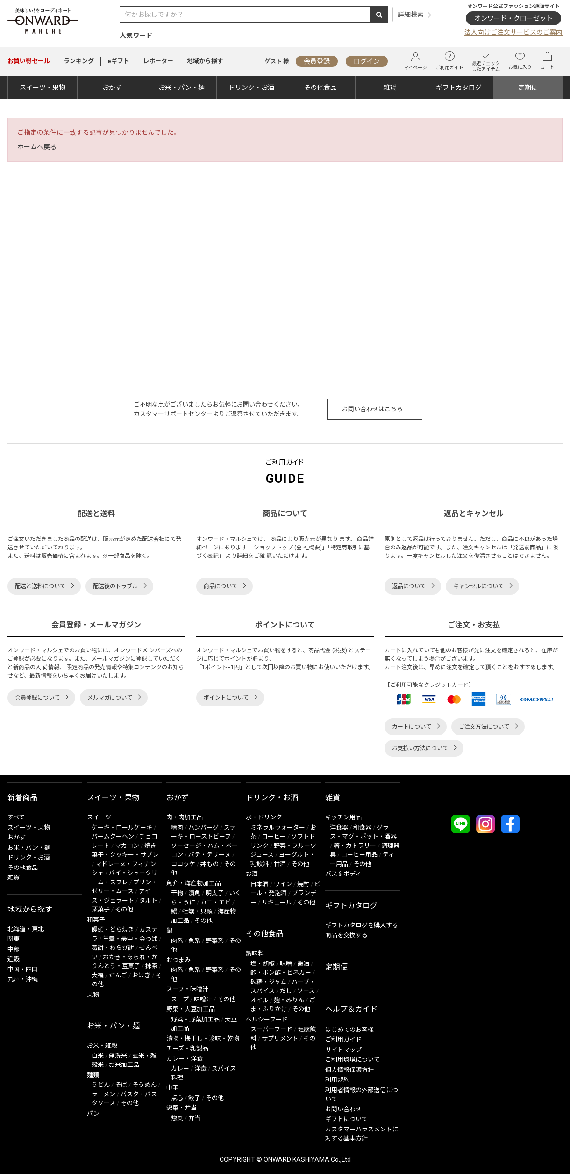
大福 (98, 975)
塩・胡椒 (262, 963)
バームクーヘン (113, 836)
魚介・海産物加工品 (193, 883)
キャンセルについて (478, 586)
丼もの (209, 864)
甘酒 (280, 864)
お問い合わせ (343, 1109)
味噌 (286, 963)
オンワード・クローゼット (513, 18)
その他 (124, 909)
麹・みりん (289, 1000)
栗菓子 (101, 909)
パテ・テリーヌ (209, 854)
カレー (180, 1068)
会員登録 (317, 61)
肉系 (177, 940)
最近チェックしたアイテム (486, 61)
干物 (177, 893)
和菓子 (96, 919)
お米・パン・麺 (181, 87)
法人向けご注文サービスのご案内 (513, 32)
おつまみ (178, 959)
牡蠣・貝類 (197, 911)
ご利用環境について (352, 1059)
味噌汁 (203, 999)
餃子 (194, 1097)
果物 (93, 994)
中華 (172, 1087)
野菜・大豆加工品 (190, 1009)
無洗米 (118, 1055)
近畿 (13, 959)
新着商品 (22, 797)
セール (28, 61)
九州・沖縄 (22, 979)
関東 (13, 938)
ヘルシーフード (267, 1019)
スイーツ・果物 (42, 87)
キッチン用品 (343, 817)
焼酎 (303, 884)
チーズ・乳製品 (187, 1048)
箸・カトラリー (355, 845)
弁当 (194, 1118)
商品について (220, 586)
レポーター (158, 61)
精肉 (177, 827)
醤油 (303, 963)
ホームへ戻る (37, 147)
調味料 (255, 953)
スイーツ (99, 817)
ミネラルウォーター (277, 827)
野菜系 (215, 940)
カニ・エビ (215, 902)
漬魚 (194, 893)
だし (286, 990)
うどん (101, 1084)
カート (547, 61)
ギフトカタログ (459, 87)
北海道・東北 (25, 929)
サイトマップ (343, 1049)
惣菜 (177, 1118)
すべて (16, 817)
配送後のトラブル (115, 586)
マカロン (127, 845)
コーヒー (274, 836)
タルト (148, 900)
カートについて (411, 726)
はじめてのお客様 (349, 1029)
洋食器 (339, 827)
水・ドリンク (264, 817)
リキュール (277, 902)
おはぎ (141, 975)
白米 (98, 1055)
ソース (306, 990)
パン (93, 1113)
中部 (13, 949)
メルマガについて (109, 697)
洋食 (200, 1068)
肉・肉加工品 (184, 817)
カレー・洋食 (184, 1058)
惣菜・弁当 (181, 1107)
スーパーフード (271, 1029)
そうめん (144, 1084)
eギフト (118, 61)
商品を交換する (346, 935)
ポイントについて (226, 697)
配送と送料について (40, 586)
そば (121, 1084)
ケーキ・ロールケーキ (122, 827)
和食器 (362, 827)
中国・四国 (22, 969)
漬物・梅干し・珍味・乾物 (202, 1038)
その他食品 (320, 87)
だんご (118, 975)
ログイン (367, 61)
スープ (180, 999)
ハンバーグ (203, 827)
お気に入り (520, 61)
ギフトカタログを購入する (361, 925)
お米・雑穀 (102, 1045)
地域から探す (205, 61)
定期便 (528, 87)
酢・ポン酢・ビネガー (280, 972)
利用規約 (337, 1079)
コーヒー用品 (359, 854)
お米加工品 (124, 1064)
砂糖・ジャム (268, 981)
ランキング (79, 61)
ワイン (283, 884)
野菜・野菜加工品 (195, 1019)
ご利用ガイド (449, 60)
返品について (409, 586)
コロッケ (183, 864)
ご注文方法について (484, 726)
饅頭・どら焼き (113, 929)
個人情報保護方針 (349, 1069)
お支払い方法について (420, 748)
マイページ (415, 61)
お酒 (252, 873)
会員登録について (37, 697)
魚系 (194, 940)
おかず (112, 87)
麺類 (93, 1075)
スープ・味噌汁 (187, 988)
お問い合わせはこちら (372, 409)
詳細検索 (411, 14)
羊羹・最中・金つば (130, 938)
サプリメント (280, 1038)
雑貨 (389, 87)
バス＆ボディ (343, 873)
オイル (259, 1000)
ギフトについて (346, 1119)
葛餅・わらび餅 (113, 947)
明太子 (215, 893)
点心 (177, 1097)
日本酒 (259, 884)
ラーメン (103, 1094)
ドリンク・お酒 (251, 87)
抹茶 (151, 966)
